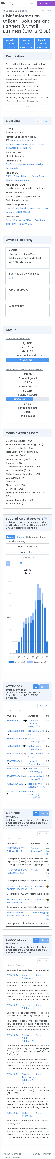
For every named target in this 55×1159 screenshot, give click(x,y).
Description (11, 40)
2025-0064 (12, 975)
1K (9, 294)
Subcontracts (17, 305)
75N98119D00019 (15, 783)
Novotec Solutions (26, 1007)
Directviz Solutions (35, 850)
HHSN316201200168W (17, 791)
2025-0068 (12, 1074)
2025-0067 (12, 1035)
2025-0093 (12, 1113)
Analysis (42, 44)
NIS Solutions (34, 731)
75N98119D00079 (15, 720)
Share (26, 44)
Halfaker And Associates (35, 785)
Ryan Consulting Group (34, 794)
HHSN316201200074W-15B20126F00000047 (18, 901)
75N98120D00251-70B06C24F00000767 (18, 914)
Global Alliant (25, 1114)
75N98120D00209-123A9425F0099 (16, 850)
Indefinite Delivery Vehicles (24, 273)
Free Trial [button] (46, 3)
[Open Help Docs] (26, 11)
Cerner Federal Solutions (36, 778)
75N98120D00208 (15, 738)
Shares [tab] (20, 537)
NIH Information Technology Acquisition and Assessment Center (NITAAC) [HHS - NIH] (25, 144)
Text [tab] (45, 121)
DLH (32, 870)
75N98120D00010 (15, 776)
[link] (46, 706)
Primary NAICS (14, 160)
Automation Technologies (35, 747)
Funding (10, 44)
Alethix (39, 975)
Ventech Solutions (33, 770)
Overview (26, 40)
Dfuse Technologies (35, 740)
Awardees (10, 47)
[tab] (8, 563)
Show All (28, 106)
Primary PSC (12, 172)
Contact (16, 1153)
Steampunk (37, 912)
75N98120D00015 (15, 753)
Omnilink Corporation (34, 763)
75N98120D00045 (16, 731)
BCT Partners (37, 886)
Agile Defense (35, 753)
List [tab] (38, 121)
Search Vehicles (13, 10)
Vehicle (13, 250)
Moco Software (26, 977)
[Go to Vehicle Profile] (25, 720)
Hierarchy (42, 40)
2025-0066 (12, 1005)
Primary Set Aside (15, 184)
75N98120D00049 (16, 761)
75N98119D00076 (15, 768)
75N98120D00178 (15, 746)
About (7, 1153)
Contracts (26, 47)
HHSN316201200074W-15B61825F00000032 (18, 888)
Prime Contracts (18, 289)
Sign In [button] (30, 3)
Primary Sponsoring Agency (21, 136)
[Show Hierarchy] (29, 147)
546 (11, 278)
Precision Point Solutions (26, 1038)
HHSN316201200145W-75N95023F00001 (17, 872)
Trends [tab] (10, 537)
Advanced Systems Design (33, 723)
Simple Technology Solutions (28, 1077)
